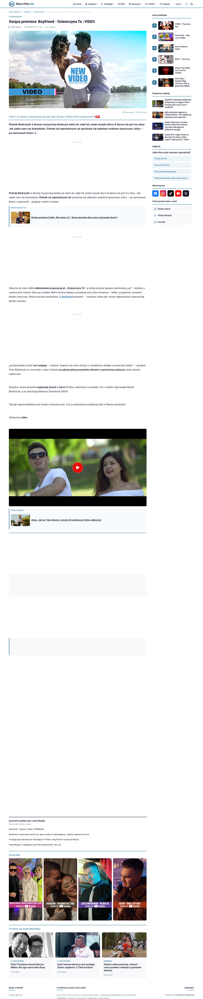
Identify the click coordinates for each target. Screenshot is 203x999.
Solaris (168, 894)
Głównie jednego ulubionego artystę (171, 178)
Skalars (31, 894)
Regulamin (165, 906)
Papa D (136, 890)
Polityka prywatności (180, 906)
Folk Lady (146, 894)
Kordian (52, 894)
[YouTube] (135, 565)
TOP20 (150, 4)
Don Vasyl (146, 890)
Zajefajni (21, 894)
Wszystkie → (188, 885)
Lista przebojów (159, 15)
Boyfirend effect (17, 578)
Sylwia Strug (15, 898)
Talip (74, 890)
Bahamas (167, 890)
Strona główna (15, 12)
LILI (20, 890)
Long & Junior (124, 890)
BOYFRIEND (33, 578)
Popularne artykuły (161, 93)
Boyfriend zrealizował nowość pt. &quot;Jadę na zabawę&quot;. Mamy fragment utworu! (49, 681)
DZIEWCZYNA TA (102, 578)
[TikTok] (142, 565)
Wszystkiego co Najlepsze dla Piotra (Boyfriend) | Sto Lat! (35, 691)
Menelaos (83, 890)
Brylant (13, 890)
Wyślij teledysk (163, 215)
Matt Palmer (63, 890)
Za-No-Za (178, 894)
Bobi (187, 894)
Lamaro (41, 890)
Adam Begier (16, 27)
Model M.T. (157, 894)
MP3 (121, 4)
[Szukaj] (186, 4)
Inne (178, 4)
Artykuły (91, 4)
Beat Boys (120, 894)
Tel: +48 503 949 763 (180, 848)
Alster (12, 894)
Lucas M (111, 890)
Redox (110, 894)
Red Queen (29, 890)
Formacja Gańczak (182, 890)
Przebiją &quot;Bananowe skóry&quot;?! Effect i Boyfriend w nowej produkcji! (44, 686)
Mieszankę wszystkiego (165, 171)
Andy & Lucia (133, 894)
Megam (83, 894)
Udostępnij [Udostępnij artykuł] (128, 112)
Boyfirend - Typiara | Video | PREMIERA (26, 676)
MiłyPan (93, 894)
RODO (192, 906)
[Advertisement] (78, 166)
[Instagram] (129, 565)
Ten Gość (73, 894)
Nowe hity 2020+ (162, 165)
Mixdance (42, 894)
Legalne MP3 (15, 867)
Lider (102, 890)
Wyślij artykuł (162, 209)
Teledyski (107, 4)
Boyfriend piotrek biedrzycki (79, 578)
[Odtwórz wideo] (77, 467)
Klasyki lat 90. (160, 158)
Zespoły (165, 4)
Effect (116, 578)
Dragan (157, 890)
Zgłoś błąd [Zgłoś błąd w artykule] (141, 112)
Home (77, 4)
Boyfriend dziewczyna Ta (53, 578)
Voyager (62, 894)
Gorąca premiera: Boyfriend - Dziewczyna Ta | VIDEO (31, 585)
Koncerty (135, 4)
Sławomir (51, 890)
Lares (102, 894)
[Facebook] (123, 565)
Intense (94, 890)
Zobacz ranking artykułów (20, 556)
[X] (186, 193)
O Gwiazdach (38, 12)
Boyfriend (67, 296)
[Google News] (116, 565)
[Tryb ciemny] (191, 3)
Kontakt (159, 222)
